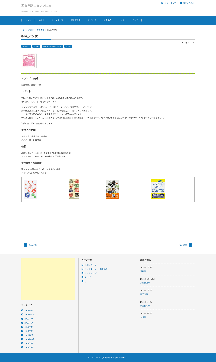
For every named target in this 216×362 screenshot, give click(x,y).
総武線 (68, 46)
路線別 (41, 20)
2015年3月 (29, 331)
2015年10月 (29, 315)
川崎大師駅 (145, 283)
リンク (121, 20)
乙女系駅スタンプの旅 (36, 5)
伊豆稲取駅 (145, 306)
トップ (28, 20)
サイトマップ (90, 273)
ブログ (135, 20)
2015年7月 (29, 319)
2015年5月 (29, 323)
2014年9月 (29, 343)
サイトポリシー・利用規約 (99, 20)
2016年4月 (29, 310)
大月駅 (143, 317)
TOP (23, 30)
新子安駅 (144, 294)
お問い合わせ (90, 265)
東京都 (36, 46)
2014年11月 (29, 339)
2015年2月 (29, 335)
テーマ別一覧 (57, 20)
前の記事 (33, 245)
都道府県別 (76, 20)
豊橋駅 (143, 271)
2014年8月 (29, 347)
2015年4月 (29, 327)
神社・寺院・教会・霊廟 (52, 46)
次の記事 (183, 245)
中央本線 (41, 30)
